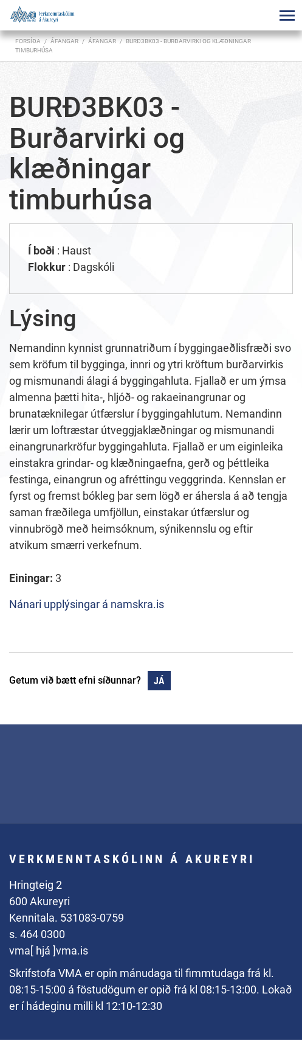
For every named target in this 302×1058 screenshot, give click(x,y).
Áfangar (102, 41)
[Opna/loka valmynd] (287, 15)
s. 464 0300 (37, 934)
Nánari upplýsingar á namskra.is (86, 604)
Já (159, 681)
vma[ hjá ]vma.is (48, 950)
